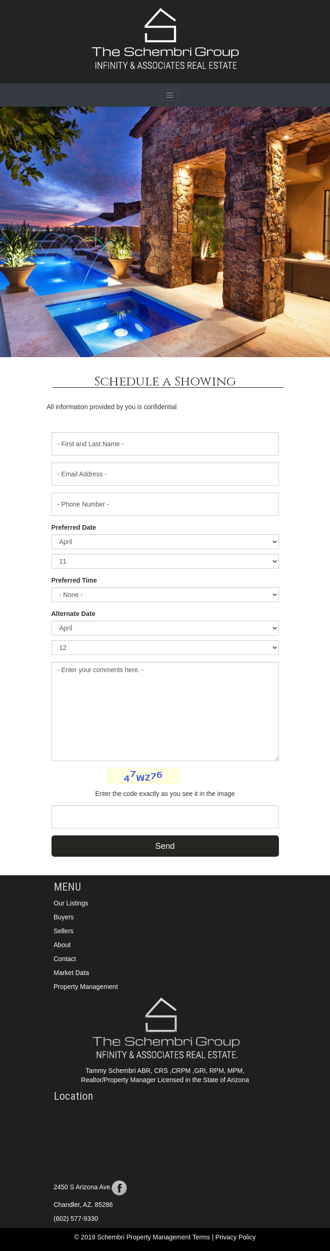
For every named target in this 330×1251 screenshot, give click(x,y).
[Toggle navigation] (170, 95)
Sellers (64, 931)
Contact (65, 958)
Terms (202, 1237)
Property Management (86, 986)
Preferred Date (74, 527)
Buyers (64, 917)
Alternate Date (74, 613)
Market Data (71, 972)
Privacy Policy (235, 1237)
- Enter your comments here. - (165, 711)
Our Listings (71, 903)
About (62, 945)
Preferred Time (74, 580)
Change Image (203, 775)
